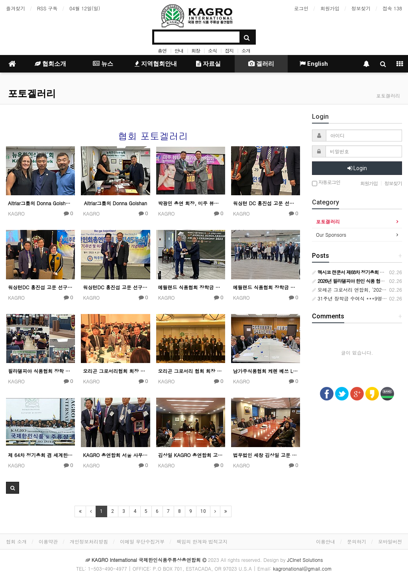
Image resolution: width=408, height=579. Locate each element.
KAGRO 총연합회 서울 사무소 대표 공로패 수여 (115, 454)
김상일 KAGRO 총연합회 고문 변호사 (190, 454)
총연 (162, 50)
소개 (245, 50)
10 (203, 511)
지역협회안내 (156, 63)
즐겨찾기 (15, 8)
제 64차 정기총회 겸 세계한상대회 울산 (40, 454)
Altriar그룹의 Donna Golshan (115, 203)
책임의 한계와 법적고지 (202, 541)
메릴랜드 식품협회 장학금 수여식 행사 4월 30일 (190, 287)
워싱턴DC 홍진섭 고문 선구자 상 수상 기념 (40, 287)
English (314, 63)
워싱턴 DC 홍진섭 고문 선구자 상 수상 (265, 203)
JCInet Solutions (305, 559)
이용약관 (48, 541)
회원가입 (329, 8)
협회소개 (50, 63)
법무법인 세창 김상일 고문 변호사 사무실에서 (265, 454)
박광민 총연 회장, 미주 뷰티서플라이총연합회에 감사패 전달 (190, 203)
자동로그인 (326, 182)
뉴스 (103, 63)
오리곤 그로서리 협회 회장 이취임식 (190, 370)
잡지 (229, 50)
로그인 (301, 8)
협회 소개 (16, 541)
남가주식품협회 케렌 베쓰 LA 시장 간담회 (265, 370)
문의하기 (356, 541)
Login (357, 168)
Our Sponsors (331, 234)
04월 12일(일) (84, 8)
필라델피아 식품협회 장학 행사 (40, 370)
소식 (212, 50)
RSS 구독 (47, 8)
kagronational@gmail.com (302, 568)
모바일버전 (390, 541)
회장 (195, 50)
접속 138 (392, 8)
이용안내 (325, 541)
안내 (179, 50)
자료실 (208, 63)
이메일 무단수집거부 (142, 541)
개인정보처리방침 (89, 541)
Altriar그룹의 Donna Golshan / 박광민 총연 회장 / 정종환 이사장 (40, 203)
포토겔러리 (32, 93)
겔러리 (261, 63)
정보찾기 (361, 8)
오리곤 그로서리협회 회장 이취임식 (115, 370)
